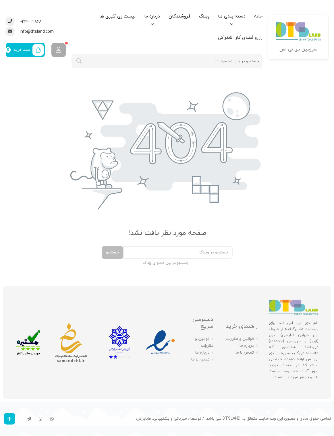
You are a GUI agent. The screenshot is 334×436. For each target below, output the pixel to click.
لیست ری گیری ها (117, 16)
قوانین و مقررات (240, 339)
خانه (258, 16)
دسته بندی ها (232, 16)
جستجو (112, 252)
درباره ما (152, 16)
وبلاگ (204, 16)
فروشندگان (179, 16)
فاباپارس (143, 418)
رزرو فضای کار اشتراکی (240, 37)
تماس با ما (244, 352)
